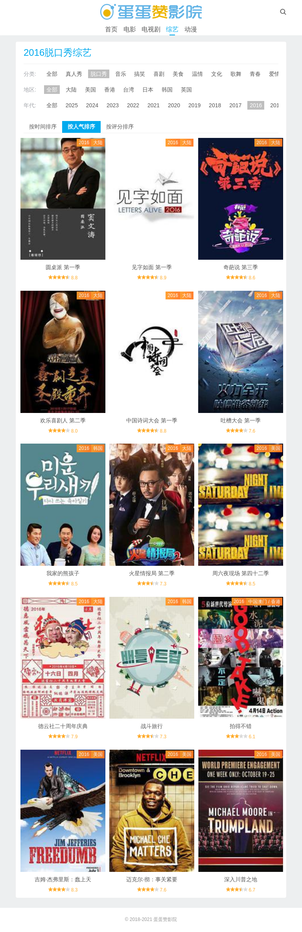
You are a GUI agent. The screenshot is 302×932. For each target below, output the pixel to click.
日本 (147, 89)
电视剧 (151, 29)
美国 (90, 89)
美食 (178, 74)
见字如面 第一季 (152, 267)
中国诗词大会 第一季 (151, 420)
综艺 (172, 29)
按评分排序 (120, 126)
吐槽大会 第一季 (241, 420)
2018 (215, 105)
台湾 (128, 89)
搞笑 (139, 74)
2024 (92, 105)
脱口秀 (98, 74)
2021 (153, 105)
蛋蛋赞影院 (165, 919)
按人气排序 (81, 126)
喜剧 (158, 74)
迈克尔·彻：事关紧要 (151, 879)
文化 (216, 74)
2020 (174, 105)
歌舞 (235, 74)
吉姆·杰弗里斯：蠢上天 (63, 879)
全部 (51, 74)
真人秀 (74, 74)
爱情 (274, 74)
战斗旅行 (152, 726)
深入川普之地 (240, 879)
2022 (133, 105)
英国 (186, 89)
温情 (197, 74)
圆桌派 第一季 (63, 267)
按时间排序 (43, 126)
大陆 (71, 89)
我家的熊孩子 (62, 573)
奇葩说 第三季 (240, 267)
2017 (235, 105)
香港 (109, 89)
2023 (113, 105)
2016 (256, 105)
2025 (72, 105)
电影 (129, 29)
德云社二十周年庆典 (63, 726)
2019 (194, 105)
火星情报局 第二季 (152, 573)
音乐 (120, 74)
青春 (255, 74)
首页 (111, 29)
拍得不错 (241, 726)
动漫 (190, 29)
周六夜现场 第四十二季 (240, 573)
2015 (276, 105)
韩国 (167, 89)
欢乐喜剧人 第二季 (63, 420)
